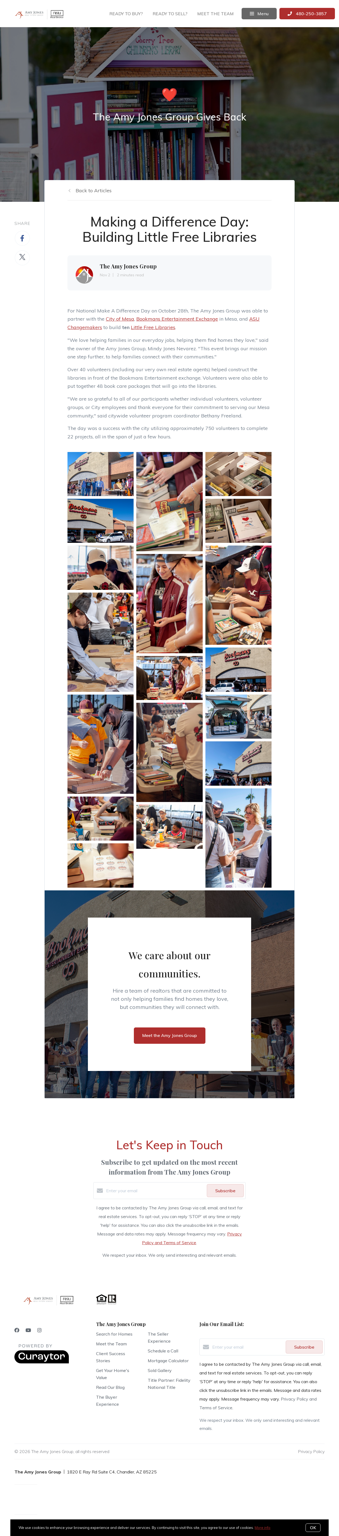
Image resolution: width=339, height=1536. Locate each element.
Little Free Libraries (153, 327)
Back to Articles (94, 190)
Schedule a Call (163, 1351)
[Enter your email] (155, 1190)
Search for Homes (114, 1334)
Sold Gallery (160, 1370)
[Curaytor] (41, 1362)
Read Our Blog (110, 1387)
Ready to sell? (170, 13)
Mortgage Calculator (168, 1360)
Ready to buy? (126, 13)
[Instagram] (39, 1330)
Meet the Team (111, 1343)
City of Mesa (120, 319)
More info (262, 1527)
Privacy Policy (311, 1451)
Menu (259, 14)
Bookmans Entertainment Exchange (177, 319)
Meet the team (215, 13)
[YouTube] (28, 1330)
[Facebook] (16, 1330)
